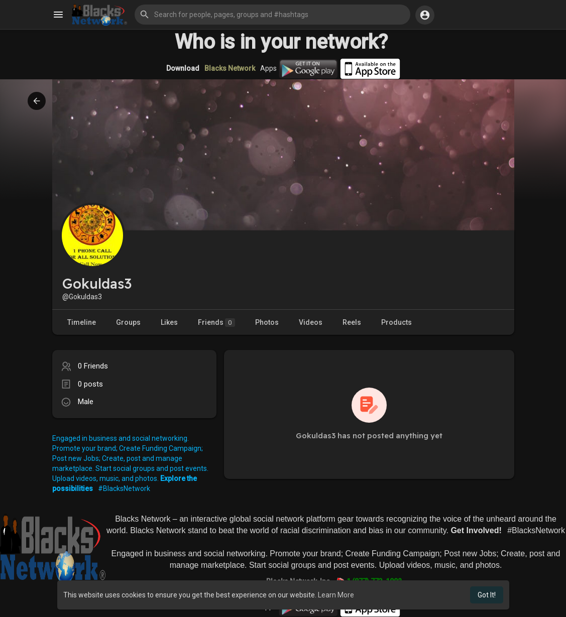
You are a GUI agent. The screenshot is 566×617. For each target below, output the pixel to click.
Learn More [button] (336, 595)
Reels (352, 322)
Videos (310, 322)
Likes (169, 322)
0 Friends (93, 366)
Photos (267, 322)
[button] (272, 15)
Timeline (81, 322)
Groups (128, 322)
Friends (216, 322)
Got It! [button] (487, 595)
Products (396, 322)
